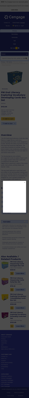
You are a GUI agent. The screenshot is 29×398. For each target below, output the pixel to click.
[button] (24, 182)
